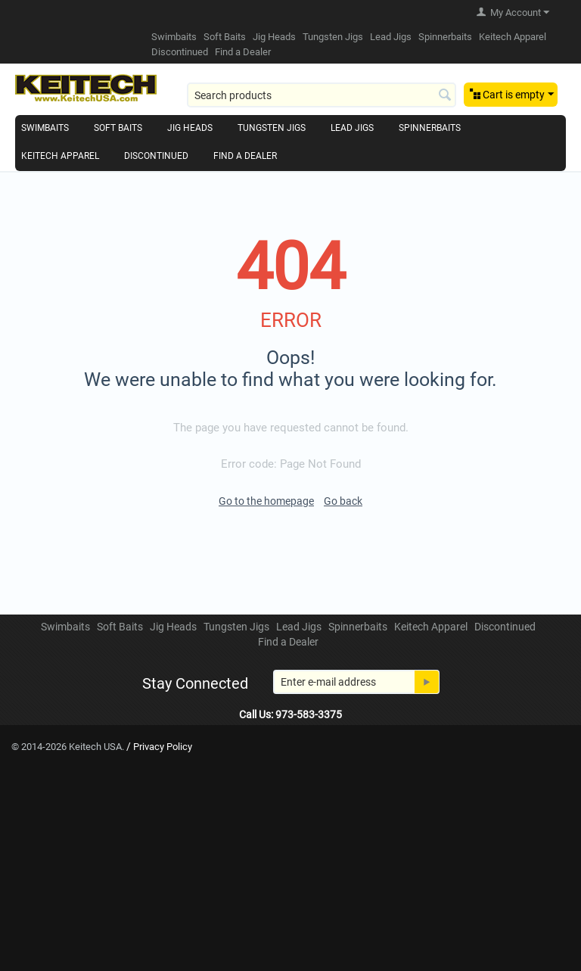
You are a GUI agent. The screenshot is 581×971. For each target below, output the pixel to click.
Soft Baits (225, 36)
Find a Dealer (243, 52)
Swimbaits (174, 36)
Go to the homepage (266, 501)
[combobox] (321, 94)
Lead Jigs (391, 36)
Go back (343, 501)
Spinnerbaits (445, 36)
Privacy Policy (162, 746)
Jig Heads (274, 36)
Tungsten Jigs (333, 36)
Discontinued (179, 52)
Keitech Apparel (512, 36)
